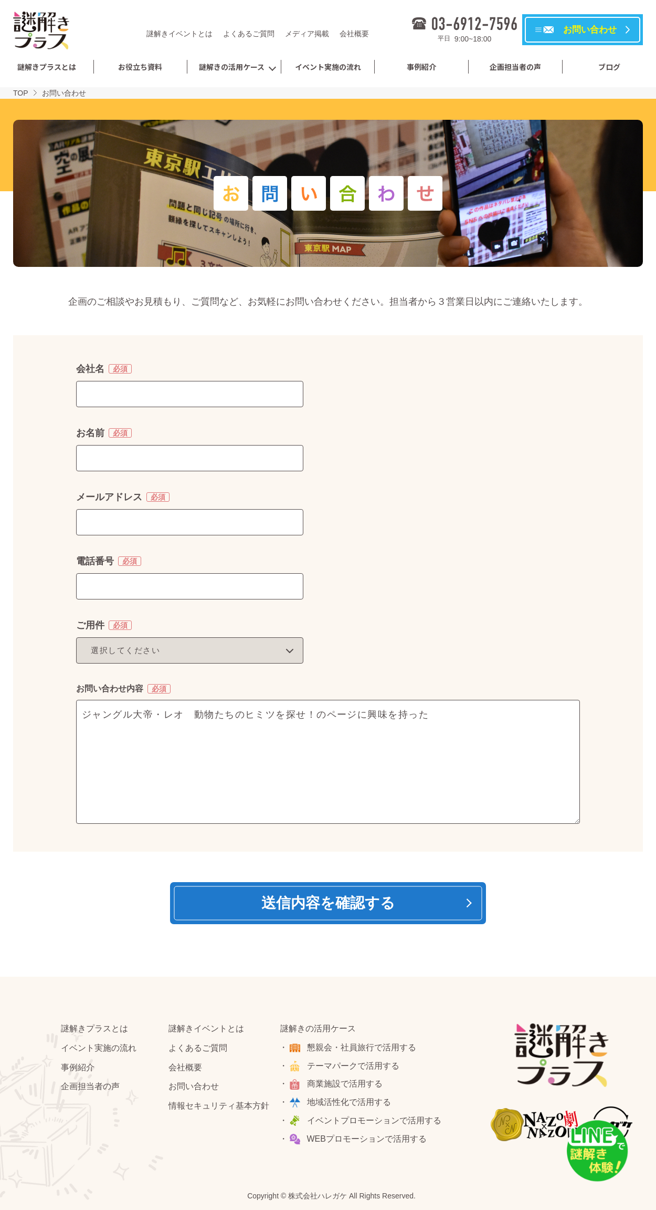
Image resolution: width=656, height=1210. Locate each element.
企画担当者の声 (515, 66)
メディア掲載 (307, 33)
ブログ (609, 66)
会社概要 (354, 33)
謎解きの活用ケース (231, 66)
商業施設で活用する (345, 1083)
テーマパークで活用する (353, 1065)
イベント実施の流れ (328, 66)
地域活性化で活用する (349, 1102)
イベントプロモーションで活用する (374, 1120)
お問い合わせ (193, 1086)
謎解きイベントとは (179, 33)
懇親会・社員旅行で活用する (361, 1047)
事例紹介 (421, 66)
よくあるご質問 (248, 33)
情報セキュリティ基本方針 (218, 1105)
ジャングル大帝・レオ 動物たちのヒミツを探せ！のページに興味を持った (328, 762)
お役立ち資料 (140, 66)
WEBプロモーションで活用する (367, 1138)
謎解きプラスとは (46, 66)
